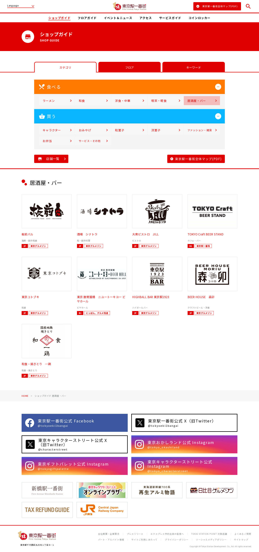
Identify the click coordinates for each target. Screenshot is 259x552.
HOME (25, 395)
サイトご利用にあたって (144, 540)
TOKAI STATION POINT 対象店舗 (209, 534)
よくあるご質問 (243, 534)
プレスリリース (135, 534)
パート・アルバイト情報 (111, 540)
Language (13, 5)
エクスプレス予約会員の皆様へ (167, 534)
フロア (129, 67)
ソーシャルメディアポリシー (211, 540)
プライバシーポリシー (176, 540)
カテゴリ (65, 67)
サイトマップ (241, 540)
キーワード (193, 67)
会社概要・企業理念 (108, 534)
